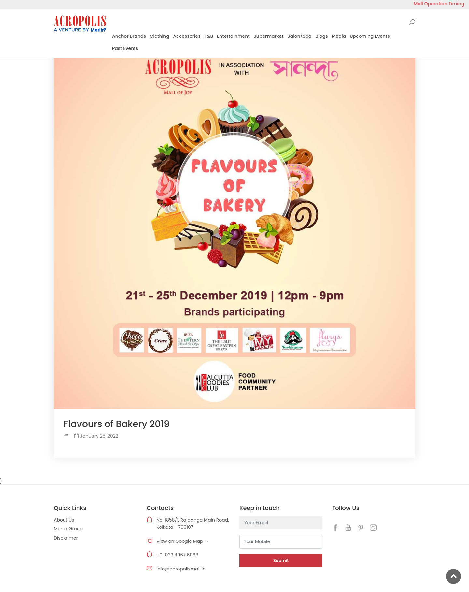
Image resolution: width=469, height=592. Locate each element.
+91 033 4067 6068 (177, 555)
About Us (64, 520)
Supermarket (268, 36)
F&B (209, 36)
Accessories (187, 36)
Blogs (321, 36)
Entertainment (233, 36)
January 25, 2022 (96, 436)
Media (339, 36)
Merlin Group (68, 529)
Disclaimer (66, 538)
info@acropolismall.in (181, 569)
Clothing (159, 36)
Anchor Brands (129, 36)
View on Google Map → (182, 541)
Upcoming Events (370, 36)
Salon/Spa (299, 36)
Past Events (125, 48)
